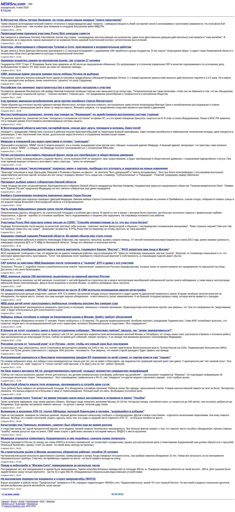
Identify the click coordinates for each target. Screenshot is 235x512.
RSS (42, 501)
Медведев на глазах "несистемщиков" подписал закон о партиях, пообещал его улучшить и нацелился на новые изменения (84, 168)
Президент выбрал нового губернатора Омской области (38, 181)
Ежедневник (32, 501)
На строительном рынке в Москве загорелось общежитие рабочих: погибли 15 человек (59, 451)
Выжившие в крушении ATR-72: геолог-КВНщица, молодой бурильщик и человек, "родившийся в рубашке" (72, 411)
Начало (5, 501)
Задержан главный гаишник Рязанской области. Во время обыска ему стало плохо (56, 235)
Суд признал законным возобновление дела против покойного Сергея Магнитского (57, 100)
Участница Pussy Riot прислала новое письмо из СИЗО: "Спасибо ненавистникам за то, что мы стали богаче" (74, 222)
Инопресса (32, 504)
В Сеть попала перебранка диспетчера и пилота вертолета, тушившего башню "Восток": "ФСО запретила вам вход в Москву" (85, 249)
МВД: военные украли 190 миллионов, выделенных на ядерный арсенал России (55, 276)
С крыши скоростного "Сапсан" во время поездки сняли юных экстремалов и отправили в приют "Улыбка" (73, 397)
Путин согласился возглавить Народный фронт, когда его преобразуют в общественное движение (67, 154)
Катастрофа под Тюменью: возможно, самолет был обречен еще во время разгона (56, 424)
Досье (14, 501)
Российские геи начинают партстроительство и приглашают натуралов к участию (56, 87)
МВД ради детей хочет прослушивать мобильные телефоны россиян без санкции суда (59, 303)
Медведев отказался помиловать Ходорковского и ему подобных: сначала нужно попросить (63, 438)
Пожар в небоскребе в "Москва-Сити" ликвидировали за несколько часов (50, 465)
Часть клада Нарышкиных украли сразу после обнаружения (41, 208)
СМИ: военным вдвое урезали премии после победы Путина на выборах (50, 73)
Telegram (50, 501)
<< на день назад (10, 494)
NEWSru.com (13, 4)
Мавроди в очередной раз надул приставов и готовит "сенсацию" (45, 141)
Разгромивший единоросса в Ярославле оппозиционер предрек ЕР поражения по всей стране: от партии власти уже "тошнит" (86, 357)
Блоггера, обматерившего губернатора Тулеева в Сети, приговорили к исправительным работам (66, 46)
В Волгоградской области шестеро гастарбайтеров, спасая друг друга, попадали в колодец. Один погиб (71, 127)
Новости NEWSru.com (14, 506)
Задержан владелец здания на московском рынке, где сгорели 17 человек (50, 60)
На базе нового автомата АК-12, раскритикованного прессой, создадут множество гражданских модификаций (74, 370)
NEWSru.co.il (7, 504)
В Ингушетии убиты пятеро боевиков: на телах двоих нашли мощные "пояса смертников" (61, 19)
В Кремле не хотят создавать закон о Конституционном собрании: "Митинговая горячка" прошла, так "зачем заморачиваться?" (86, 330)
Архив (21, 501)
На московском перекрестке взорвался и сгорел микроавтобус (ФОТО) (48, 478)
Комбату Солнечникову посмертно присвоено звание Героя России (46, 195)
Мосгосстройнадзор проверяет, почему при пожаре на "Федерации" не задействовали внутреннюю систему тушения (80, 114)
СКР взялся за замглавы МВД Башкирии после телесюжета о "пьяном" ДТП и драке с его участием (67, 262)
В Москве (20, 504)
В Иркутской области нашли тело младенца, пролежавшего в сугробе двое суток (55, 384)
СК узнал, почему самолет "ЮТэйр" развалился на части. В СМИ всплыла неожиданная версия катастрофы (73, 289)
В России (6, 10)
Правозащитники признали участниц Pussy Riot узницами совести (45, 33)
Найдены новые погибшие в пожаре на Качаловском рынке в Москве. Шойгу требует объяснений (66, 316)
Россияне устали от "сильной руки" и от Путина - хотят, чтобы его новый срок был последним (64, 343)
